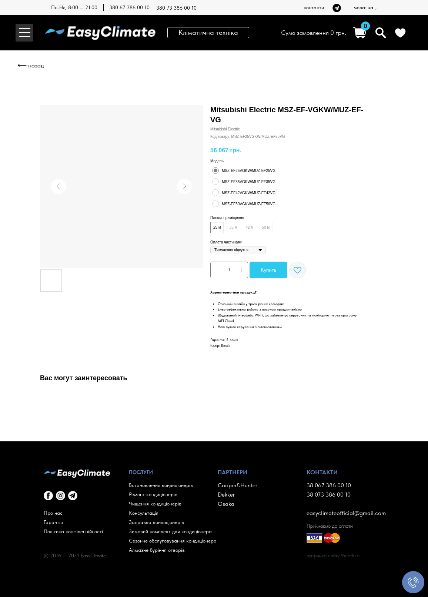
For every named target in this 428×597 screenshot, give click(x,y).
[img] (336, 8)
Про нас (53, 513)
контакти (314, 7)
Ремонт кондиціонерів (153, 494)
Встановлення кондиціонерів (161, 485)
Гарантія (53, 522)
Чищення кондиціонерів (155, 504)
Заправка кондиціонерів (156, 522)
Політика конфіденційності (73, 531)
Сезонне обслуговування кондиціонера (173, 541)
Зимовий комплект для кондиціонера (170, 531)
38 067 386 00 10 (329, 485)
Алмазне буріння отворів (157, 550)
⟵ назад (31, 65)
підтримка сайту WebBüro (333, 555)
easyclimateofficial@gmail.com (346, 513)
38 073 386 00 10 (329, 494)
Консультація (143, 513)
